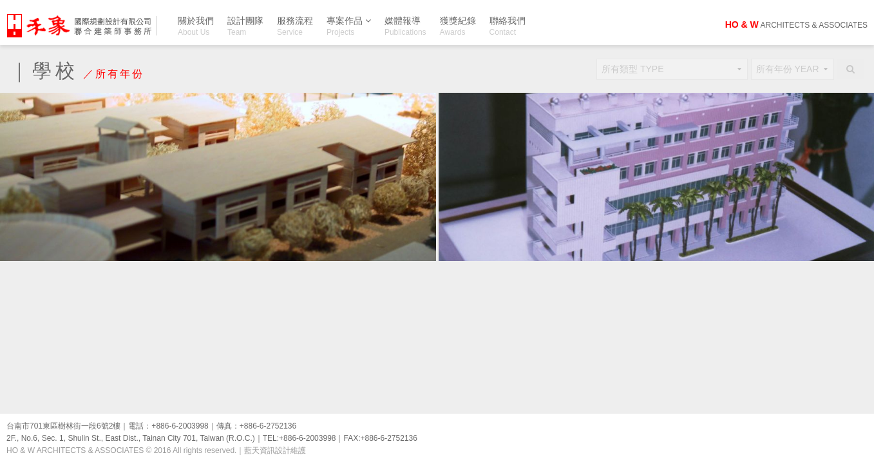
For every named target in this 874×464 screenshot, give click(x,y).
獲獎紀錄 (458, 26)
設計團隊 (245, 26)
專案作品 (349, 23)
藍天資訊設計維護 (275, 450)
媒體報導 (405, 26)
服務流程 (295, 26)
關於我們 (196, 26)
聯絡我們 (507, 26)
